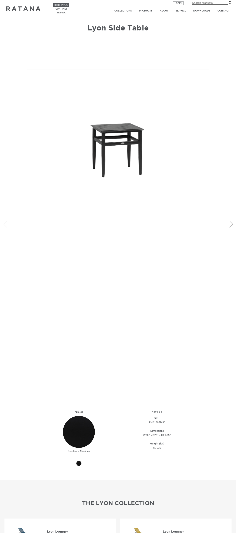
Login (178, 3)
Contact (224, 10)
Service (181, 10)
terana (61, 12)
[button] (231, 224)
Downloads (201, 10)
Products (145, 10)
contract (61, 8)
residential (61, 5)
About (164, 10)
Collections (123, 10)
